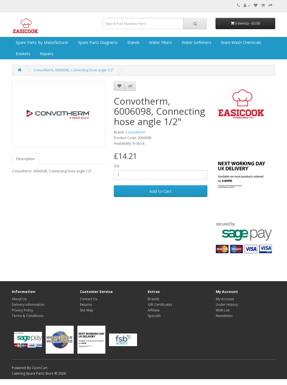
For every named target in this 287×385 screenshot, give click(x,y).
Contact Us (88, 299)
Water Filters (160, 42)
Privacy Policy (22, 310)
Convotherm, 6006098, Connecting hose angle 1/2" (74, 70)
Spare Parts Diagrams (97, 42)
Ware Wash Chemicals (240, 42)
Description (25, 158)
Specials (154, 315)
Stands (133, 42)
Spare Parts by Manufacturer (41, 42)
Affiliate (154, 310)
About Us (19, 299)
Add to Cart (160, 191)
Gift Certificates (160, 304)
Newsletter (224, 315)
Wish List (223, 310)
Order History (227, 304)
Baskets (22, 53)
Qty (116, 165)
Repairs (46, 53)
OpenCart (39, 367)
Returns (86, 304)
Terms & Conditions (27, 315)
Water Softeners (195, 42)
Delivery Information (28, 304)
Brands (153, 299)
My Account (225, 299)
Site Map (86, 310)
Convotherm (135, 132)
